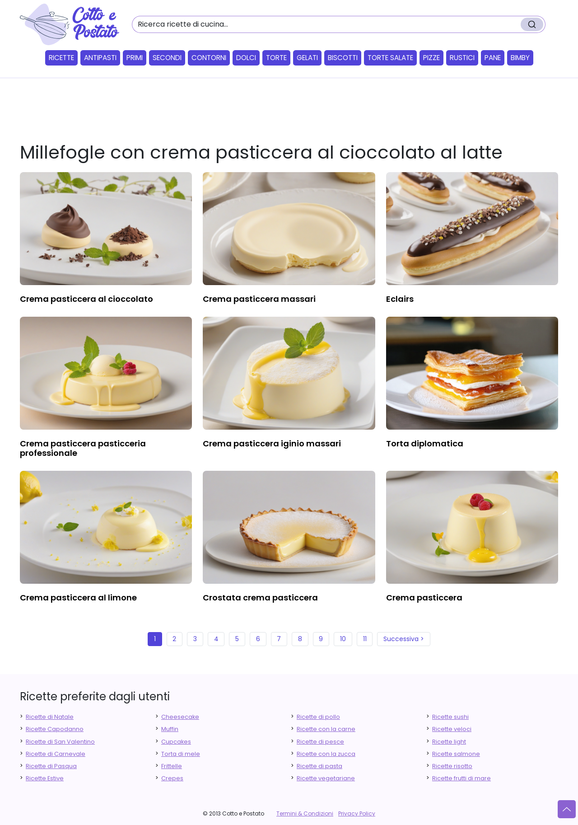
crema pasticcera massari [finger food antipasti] (259, 299)
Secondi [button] (167, 57)
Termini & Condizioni (304, 813)
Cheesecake (180, 717)
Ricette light (449, 741)
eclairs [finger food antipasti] (400, 299)
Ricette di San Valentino (60, 741)
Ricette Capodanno (55, 729)
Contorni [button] (208, 57)
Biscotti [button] (343, 57)
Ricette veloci (451, 729)
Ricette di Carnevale (55, 754)
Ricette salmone (456, 754)
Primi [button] (134, 57)
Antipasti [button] (100, 57)
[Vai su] (567, 809)
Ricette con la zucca (326, 754)
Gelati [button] (307, 57)
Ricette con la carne (326, 729)
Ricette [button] (61, 57)
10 (343, 638)
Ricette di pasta (319, 766)
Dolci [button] (246, 57)
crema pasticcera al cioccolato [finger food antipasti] (86, 299)
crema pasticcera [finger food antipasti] (424, 597)
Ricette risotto (452, 766)
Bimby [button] (520, 57)
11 (365, 638)
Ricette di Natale (50, 717)
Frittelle (171, 766)
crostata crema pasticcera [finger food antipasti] (260, 597)
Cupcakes (176, 741)
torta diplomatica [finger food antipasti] (424, 443)
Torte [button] (276, 57)
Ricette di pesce (320, 741)
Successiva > (403, 638)
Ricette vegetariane (326, 778)
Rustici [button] (462, 57)
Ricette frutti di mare (461, 778)
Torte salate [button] (390, 57)
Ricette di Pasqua (51, 766)
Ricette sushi (450, 717)
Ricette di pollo (318, 717)
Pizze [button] (431, 57)
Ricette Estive (45, 778)
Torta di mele (180, 754)
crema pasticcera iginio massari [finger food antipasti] (272, 443)
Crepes (172, 778)
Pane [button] (493, 57)
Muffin (169, 729)
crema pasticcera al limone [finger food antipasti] (78, 597)
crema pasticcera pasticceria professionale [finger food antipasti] (83, 448)
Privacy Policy (356, 813)
